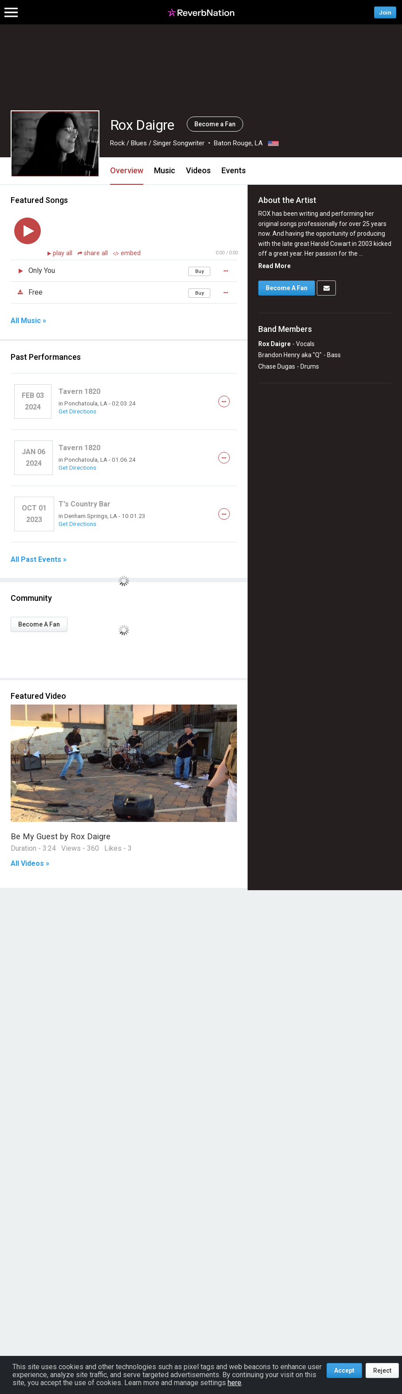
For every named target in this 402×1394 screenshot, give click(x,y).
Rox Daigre (274, 343)
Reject (382, 1370)
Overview (126, 170)
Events (233, 170)
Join (385, 12)
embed (127, 253)
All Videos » (30, 864)
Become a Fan (215, 124)
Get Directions (77, 411)
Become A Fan (39, 624)
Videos (198, 170)
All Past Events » (39, 560)
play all (63, 253)
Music (164, 170)
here (234, 1382)
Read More (274, 265)
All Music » (28, 321)
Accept (344, 1370)
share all (94, 253)
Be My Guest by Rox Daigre (60, 836)
